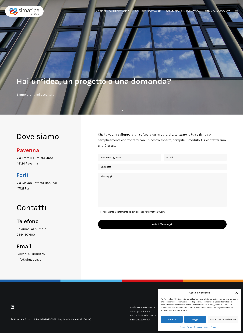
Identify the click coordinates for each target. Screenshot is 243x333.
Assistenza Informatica (142, 307)
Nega (195, 319)
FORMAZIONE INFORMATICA (183, 11)
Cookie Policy (186, 327)
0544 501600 (26, 234)
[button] (236, 292)
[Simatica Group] (24, 11)
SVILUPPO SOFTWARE (147, 11)
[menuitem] (113, 11)
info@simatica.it (29, 259)
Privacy (161, 212)
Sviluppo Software (140, 311)
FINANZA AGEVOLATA (217, 11)
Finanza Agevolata (140, 319)
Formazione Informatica (143, 315)
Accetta (172, 319)
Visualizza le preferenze (222, 319)
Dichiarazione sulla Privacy (205, 327)
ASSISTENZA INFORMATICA (112, 11)
